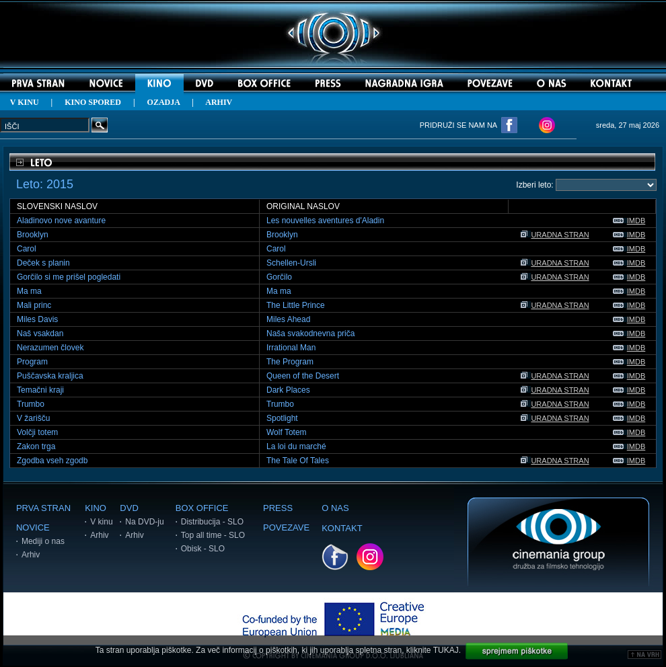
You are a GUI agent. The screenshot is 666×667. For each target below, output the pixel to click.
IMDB (629, 221)
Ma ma (29, 291)
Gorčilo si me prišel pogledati (68, 277)
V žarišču (33, 418)
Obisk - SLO (203, 548)
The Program (289, 361)
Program (32, 361)
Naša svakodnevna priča (310, 333)
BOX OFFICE (202, 508)
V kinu (101, 521)
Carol (26, 248)
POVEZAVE (286, 527)
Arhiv (31, 554)
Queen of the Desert (302, 376)
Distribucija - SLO (212, 521)
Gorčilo (279, 277)
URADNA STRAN (555, 235)
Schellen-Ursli (291, 263)
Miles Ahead (288, 319)
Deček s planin (43, 263)
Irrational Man (291, 347)
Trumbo (30, 404)
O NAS (335, 508)
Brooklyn (32, 234)
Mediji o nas (43, 541)
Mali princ (34, 305)
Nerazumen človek (50, 347)
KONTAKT (342, 528)
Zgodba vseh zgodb (52, 460)
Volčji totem (37, 432)
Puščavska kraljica (50, 376)
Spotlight (282, 418)
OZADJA (163, 102)
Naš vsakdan (40, 333)
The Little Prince (295, 305)
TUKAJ (446, 650)
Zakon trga (36, 446)
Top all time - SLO (213, 535)
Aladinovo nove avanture (61, 220)
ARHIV (218, 102)
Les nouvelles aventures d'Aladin (325, 220)
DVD (129, 508)
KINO (95, 508)
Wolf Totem (286, 432)
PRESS (278, 508)
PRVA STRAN (43, 508)
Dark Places (288, 390)
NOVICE (33, 527)
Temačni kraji (40, 390)
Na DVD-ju (144, 521)
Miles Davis (37, 319)
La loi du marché (296, 446)
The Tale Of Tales (297, 460)
